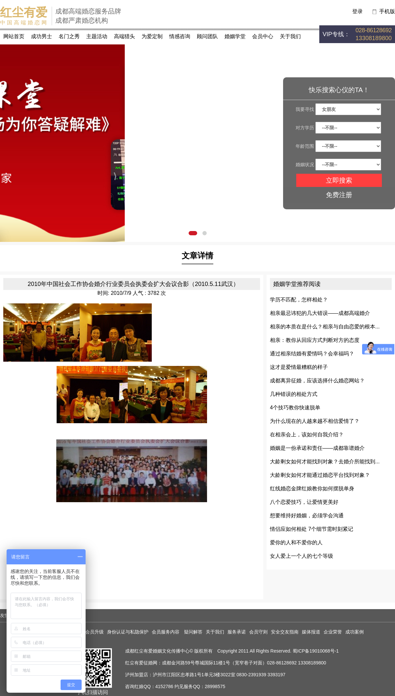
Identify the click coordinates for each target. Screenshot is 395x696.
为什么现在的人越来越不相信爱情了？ (314, 421)
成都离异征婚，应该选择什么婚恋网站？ (317, 380)
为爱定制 (152, 36)
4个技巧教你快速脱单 (295, 407)
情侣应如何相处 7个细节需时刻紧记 (311, 529)
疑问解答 (193, 631)
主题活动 (96, 36)
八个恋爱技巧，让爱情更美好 (304, 502)
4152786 (164, 686)
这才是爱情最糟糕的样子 (299, 367)
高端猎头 (124, 36)
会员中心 (262, 36)
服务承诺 (236, 631)
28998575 (215, 686)
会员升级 (94, 631)
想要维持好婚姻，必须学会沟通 (307, 515)
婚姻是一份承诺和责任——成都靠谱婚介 (317, 448)
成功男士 (41, 36)
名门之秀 (69, 36)
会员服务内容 (166, 631)
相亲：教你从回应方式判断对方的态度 (314, 340)
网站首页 (13, 36)
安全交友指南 (285, 631)
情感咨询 (179, 36)
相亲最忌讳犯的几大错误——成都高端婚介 (320, 313)
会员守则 (258, 631)
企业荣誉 (333, 631)
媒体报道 (311, 631)
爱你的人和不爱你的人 (296, 542)
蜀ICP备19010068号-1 (316, 651)
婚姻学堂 (235, 36)
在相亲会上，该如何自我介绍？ (307, 434)
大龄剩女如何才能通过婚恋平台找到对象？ (320, 475)
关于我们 (290, 36)
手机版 (387, 11)
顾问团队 (207, 36)
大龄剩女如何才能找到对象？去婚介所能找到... (325, 461)
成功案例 (354, 631)
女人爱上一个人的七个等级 (301, 556)
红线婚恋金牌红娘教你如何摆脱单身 (312, 488)
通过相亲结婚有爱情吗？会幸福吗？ (312, 353)
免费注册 (339, 194)
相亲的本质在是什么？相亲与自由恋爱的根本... (325, 326)
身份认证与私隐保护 (127, 631)
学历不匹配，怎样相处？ (299, 299)
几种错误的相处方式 (293, 394)
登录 (357, 11)
